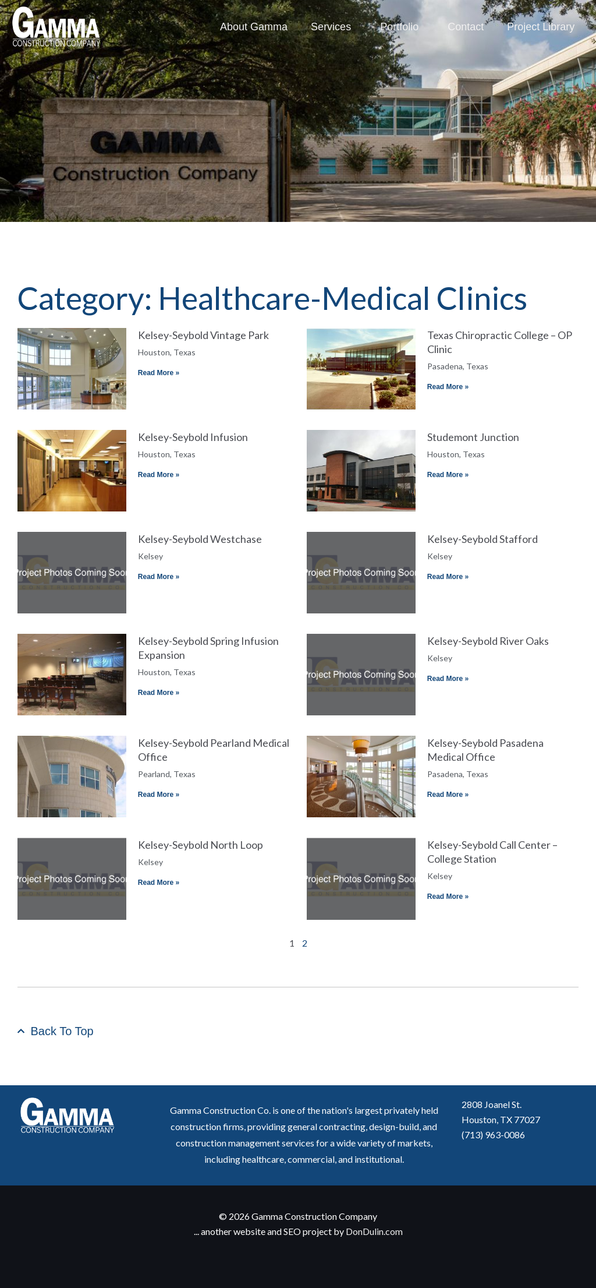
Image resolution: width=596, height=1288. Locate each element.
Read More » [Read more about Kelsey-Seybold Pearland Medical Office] (158, 795)
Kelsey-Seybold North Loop (200, 844)
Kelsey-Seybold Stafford (482, 538)
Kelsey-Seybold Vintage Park (203, 335)
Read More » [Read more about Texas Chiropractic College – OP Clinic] (448, 387)
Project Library (540, 27)
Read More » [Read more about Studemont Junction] (448, 475)
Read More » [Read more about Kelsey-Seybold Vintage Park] (158, 373)
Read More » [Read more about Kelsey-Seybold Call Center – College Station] (448, 896)
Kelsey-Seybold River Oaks (488, 640)
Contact (466, 27)
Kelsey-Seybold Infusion (193, 436)
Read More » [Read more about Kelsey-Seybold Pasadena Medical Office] (448, 795)
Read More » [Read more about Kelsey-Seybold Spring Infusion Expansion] (158, 693)
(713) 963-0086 (493, 1134)
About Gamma (254, 27)
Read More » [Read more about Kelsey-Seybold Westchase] (158, 577)
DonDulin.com (374, 1231)
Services (334, 27)
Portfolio (402, 27)
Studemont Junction (473, 436)
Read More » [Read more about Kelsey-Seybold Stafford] (448, 577)
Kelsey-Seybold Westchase (200, 538)
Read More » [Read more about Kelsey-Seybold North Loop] (158, 882)
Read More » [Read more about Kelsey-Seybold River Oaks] (448, 679)
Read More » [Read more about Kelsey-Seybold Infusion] (158, 475)
